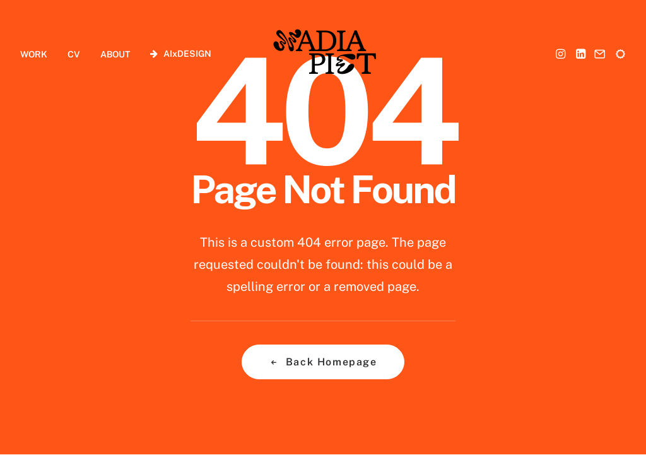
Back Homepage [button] (323, 362)
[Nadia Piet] (324, 53)
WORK (33, 54)
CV (74, 54)
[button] (562, 53)
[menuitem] (38, 54)
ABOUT (115, 54)
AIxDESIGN (187, 54)
